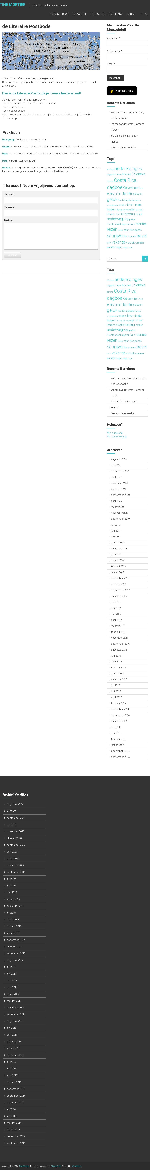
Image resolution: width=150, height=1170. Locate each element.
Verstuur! (12, 255)
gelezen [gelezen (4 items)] (137, 193)
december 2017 (120, 578)
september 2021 (120, 471)
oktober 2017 (118, 584)
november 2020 (119, 483)
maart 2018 (117, 560)
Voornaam (113, 38)
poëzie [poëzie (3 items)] (132, 219)
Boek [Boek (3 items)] (119, 174)
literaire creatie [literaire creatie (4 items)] (115, 214)
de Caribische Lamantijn (124, 135)
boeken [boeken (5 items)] (126, 174)
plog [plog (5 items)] (126, 219)
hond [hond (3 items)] (120, 200)
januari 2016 (117, 673)
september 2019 (120, 518)
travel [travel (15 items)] (142, 235)
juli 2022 (115, 465)
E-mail (111, 63)
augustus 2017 (119, 596)
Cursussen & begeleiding (107, 14)
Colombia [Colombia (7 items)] (138, 174)
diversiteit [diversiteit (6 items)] (131, 188)
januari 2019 (117, 542)
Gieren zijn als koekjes (123, 147)
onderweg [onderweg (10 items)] (115, 219)
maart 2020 (117, 506)
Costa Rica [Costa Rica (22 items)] (125, 180)
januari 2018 (117, 572)
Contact (131, 14)
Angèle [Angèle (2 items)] (109, 175)
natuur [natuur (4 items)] (139, 214)
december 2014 (120, 709)
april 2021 (116, 477)
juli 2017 (115, 602)
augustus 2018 (119, 548)
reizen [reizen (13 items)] (112, 229)
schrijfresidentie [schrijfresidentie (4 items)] (133, 229)
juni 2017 (116, 608)
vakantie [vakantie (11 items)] (119, 242)
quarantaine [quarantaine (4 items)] (128, 224)
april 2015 (116, 697)
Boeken (54, 14)
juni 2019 (116, 530)
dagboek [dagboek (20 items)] (116, 187)
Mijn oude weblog (117, 436)
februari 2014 (118, 739)
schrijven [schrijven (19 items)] (116, 236)
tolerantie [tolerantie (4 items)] (130, 236)
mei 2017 (116, 614)
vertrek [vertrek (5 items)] (130, 242)
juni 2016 (116, 655)
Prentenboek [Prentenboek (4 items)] (114, 224)
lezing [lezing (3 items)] (119, 209)
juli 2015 (115, 685)
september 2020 (120, 494)
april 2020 (116, 500)
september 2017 (120, 590)
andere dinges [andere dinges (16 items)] (128, 168)
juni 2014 (116, 733)
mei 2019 (116, 536)
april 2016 (116, 661)
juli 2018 (115, 554)
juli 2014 (115, 727)
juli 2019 (115, 524)
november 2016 (119, 637)
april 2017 (116, 619)
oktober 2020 (118, 489)
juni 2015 (116, 691)
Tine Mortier (24, 1166)
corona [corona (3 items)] (110, 181)
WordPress (76, 1166)
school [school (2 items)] (120, 230)
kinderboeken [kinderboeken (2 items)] (112, 205)
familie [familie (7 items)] (127, 193)
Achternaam (114, 51)
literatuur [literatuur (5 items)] (130, 214)
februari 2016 (118, 667)
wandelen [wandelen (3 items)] (139, 243)
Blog (65, 14)
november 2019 (119, 512)
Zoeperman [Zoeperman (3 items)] (126, 247)
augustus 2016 (119, 649)
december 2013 (120, 750)
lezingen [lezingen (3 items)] (127, 209)
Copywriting (79, 14)
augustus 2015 (119, 679)
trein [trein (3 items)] (109, 243)
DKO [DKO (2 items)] (141, 188)
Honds (114, 141)
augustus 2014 (119, 721)
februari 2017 (118, 631)
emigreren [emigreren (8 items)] (114, 193)
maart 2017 (117, 625)
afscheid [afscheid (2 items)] (110, 169)
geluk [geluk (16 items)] (112, 199)
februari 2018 (118, 566)
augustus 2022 (119, 459)
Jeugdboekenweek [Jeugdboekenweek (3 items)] (132, 200)
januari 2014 (117, 744)
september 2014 (120, 715)
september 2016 (120, 643)
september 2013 (120, 756)
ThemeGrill (56, 1166)
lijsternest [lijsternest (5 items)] (137, 209)
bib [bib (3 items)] (114, 174)
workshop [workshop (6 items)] (114, 247)
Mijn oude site (115, 432)
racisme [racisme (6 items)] (141, 224)
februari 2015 (118, 703)
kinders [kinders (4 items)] (122, 205)
